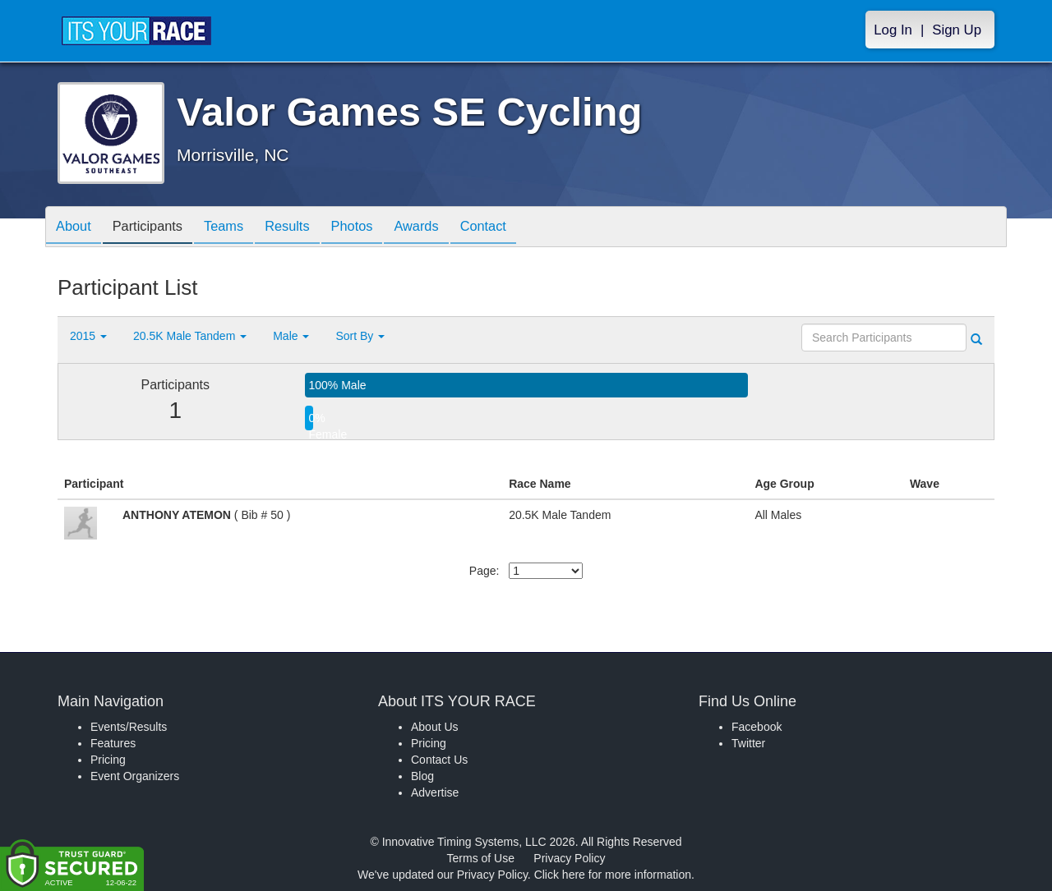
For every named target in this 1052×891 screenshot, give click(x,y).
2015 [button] (88, 335)
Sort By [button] (360, 335)
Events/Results (128, 726)
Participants (157, 228)
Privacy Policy (569, 858)
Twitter (748, 743)
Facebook (756, 726)
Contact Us (439, 759)
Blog (422, 776)
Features (113, 743)
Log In (893, 30)
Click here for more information (612, 874)
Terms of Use (480, 858)
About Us (435, 726)
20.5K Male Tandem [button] (190, 335)
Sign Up (956, 30)
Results (309, 228)
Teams (239, 228)
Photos (379, 228)
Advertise (435, 792)
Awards (450, 228)
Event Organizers (134, 776)
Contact (523, 228)
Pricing (108, 759)
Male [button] (291, 335)
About (76, 228)
